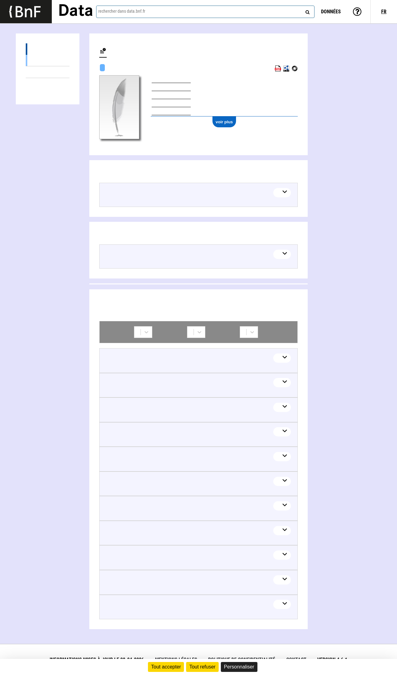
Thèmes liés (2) (47, 72)
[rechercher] (307, 11)
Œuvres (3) (47, 49)
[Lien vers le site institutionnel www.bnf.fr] (26, 11)
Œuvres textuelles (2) (47, 60)
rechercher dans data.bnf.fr (121, 11)
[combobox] (205, 12)
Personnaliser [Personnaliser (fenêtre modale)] (239, 666)
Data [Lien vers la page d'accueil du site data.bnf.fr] (75, 11)
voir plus (224, 122)
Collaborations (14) (47, 84)
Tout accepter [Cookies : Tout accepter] (166, 666)
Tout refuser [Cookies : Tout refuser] (202, 666)
